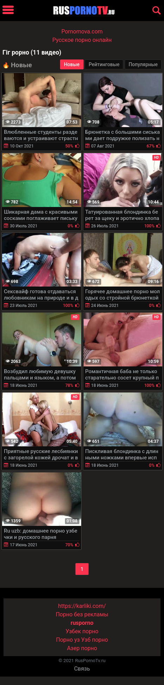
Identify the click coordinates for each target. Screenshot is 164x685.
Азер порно (82, 648)
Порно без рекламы (82, 614)
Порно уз (68, 639)
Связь (82, 668)
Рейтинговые (103, 64)
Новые (72, 64)
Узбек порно (82, 631)
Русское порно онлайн (82, 40)
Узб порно (94, 639)
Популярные (143, 64)
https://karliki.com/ (82, 606)
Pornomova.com (82, 31)
